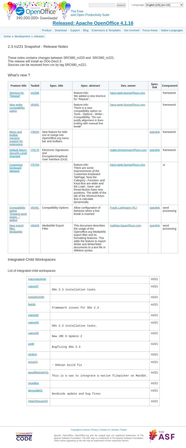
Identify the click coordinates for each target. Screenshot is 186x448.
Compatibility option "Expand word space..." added (18, 214)
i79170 (35, 150)
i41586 (35, 92)
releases (39, 36)
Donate (115, 430)
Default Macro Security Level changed (18, 153)
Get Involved (131, 30)
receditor (33, 383)
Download (61, 30)
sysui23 (33, 361)
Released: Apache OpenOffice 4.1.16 (93, 23)
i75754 (35, 164)
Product (47, 30)
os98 (31, 343)
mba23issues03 (38, 401)
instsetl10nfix (36, 297)
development (22, 36)
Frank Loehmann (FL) (123, 207)
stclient (32, 354)
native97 (33, 286)
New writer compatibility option (17, 107)
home (7, 36)
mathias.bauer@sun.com (125, 225)
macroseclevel (37, 279)
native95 (33, 333)
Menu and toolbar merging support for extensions (16, 138)
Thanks (123, 430)
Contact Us (105, 430)
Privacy (94, 430)
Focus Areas (150, 30)
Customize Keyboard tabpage (16, 168)
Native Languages (172, 30)
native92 (33, 315)
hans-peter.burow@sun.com (127, 92)
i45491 (35, 104)
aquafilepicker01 (38, 372)
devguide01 (35, 390)
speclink (155, 131)
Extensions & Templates (106, 30)
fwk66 (32, 304)
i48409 (35, 225)
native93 (33, 322)
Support (75, 30)
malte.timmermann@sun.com (128, 150)
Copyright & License (80, 430)
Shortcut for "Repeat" (16, 94)
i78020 (35, 131)
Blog (85, 30)
